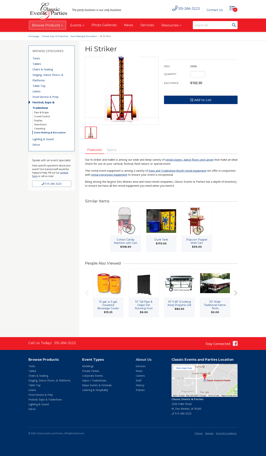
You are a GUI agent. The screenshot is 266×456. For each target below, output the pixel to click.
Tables (36, 64)
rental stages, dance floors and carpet (189, 167)
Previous (87, 301)
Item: (167, 66)
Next (236, 301)
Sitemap (209, 433)
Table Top (38, 86)
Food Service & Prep (45, 97)
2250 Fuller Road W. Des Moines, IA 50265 (187, 403)
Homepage (34, 36)
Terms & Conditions (226, 433)
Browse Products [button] (47, 25)
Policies (140, 390)
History (140, 385)
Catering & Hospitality (95, 390)
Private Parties (90, 371)
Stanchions (40, 124)
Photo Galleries (104, 25)
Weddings (88, 366)
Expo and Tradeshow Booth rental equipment (177, 178)
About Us (144, 360)
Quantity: (170, 74)
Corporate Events (92, 375)
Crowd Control (42, 116)
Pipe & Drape (41, 112)
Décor (36, 144)
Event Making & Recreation (87, 36)
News (128, 25)
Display (38, 120)
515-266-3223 (51, 183)
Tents (36, 58)
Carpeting (39, 128)
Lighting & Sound (43, 139)
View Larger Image (122, 128)
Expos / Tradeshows (94, 380)
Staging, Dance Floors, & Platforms (47, 77)
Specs (116, 157)
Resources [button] (171, 25)
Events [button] (77, 25)
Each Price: (171, 83)
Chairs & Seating (42, 69)
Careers (140, 375)
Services (147, 25)
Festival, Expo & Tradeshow (57, 36)
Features (96, 157)
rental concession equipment (109, 182)
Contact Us (213, 10)
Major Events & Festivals (97, 385)
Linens (36, 91)
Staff (138, 380)
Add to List (201, 100)
